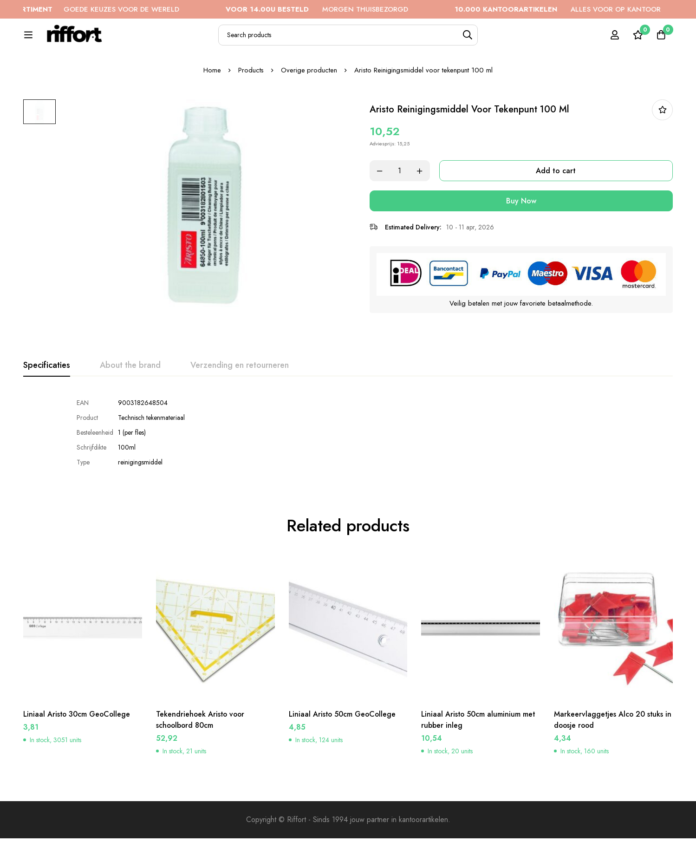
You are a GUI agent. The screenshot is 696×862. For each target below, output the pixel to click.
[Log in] (614, 40)
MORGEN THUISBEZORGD (330, 9)
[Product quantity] (404, 202)
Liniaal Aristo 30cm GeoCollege (77, 742)
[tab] (46, 396)
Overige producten (309, 102)
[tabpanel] (348, 463)
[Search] (493, 40)
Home (212, 102)
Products (251, 102)
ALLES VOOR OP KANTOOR (571, 9)
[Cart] (660, 40)
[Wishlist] (637, 40)
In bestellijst (662, 141)
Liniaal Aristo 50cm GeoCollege (343, 742)
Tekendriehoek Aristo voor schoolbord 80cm (201, 748)
